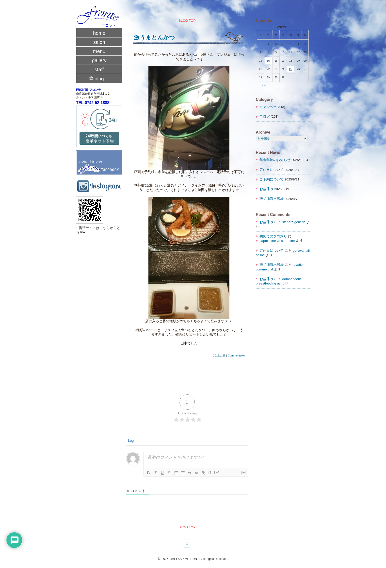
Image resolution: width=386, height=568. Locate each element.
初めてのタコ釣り (273, 236)
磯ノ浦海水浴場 (271, 199)
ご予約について (271, 179)
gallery (99, 60)
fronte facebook (99, 160)
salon (99, 42)
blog (99, 78)
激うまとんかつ (154, 37)
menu (99, 51)
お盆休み (266, 189)
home (99, 33)
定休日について (271, 170)
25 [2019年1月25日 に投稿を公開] (290, 69)
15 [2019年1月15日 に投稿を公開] (268, 60)
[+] (217, 472)
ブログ (264, 116)
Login (131, 441)
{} (210, 472)
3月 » (263, 85)
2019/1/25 (219, 355)
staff (99, 69)
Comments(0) (236, 355)
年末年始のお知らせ (274, 160)
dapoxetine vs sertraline (277, 241)
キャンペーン (269, 107)
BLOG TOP (186, 20)
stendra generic (294, 222)
